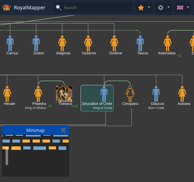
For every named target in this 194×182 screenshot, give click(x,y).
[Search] (97, 7)
